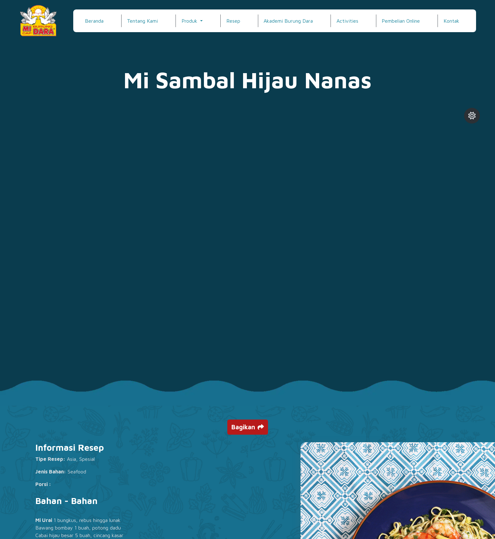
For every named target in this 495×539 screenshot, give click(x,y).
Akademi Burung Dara (288, 21)
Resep (233, 21)
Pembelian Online (401, 21)
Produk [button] (190, 21)
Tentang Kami (142, 21)
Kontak (451, 21)
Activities (347, 21)
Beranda (94, 21)
